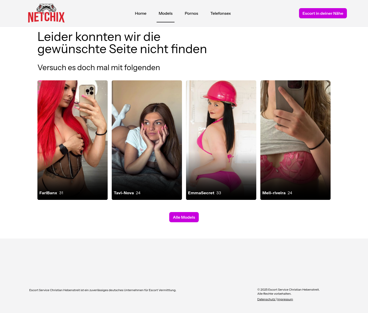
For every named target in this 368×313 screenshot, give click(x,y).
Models (166, 14)
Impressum (285, 299)
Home (140, 13)
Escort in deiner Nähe (323, 13)
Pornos (191, 13)
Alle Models (184, 217)
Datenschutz (266, 299)
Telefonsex (220, 13)
